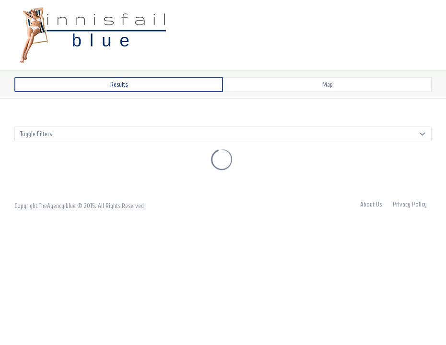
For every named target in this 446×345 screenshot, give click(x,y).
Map (327, 84)
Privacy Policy (410, 204)
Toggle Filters (36, 134)
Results (119, 84)
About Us (371, 204)
